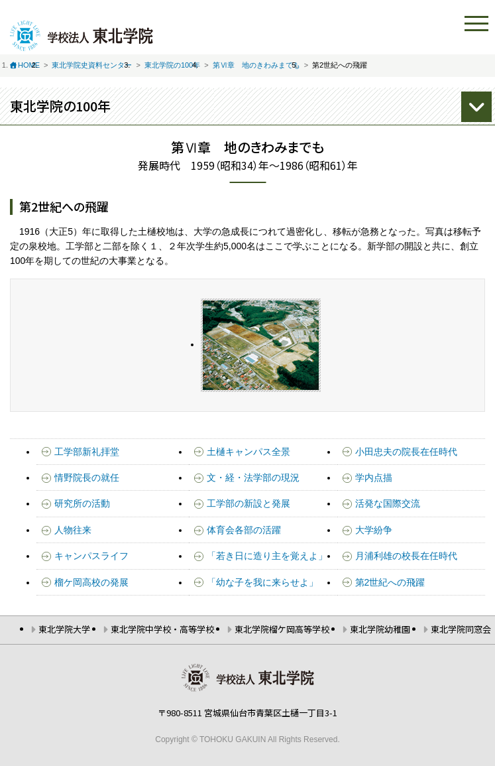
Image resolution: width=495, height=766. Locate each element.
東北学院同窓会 (461, 629)
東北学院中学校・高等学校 (162, 629)
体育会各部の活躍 (244, 530)
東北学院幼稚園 (380, 629)
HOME (29, 65)
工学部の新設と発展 (248, 503)
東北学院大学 (64, 629)
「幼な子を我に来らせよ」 (262, 582)
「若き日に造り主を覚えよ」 (267, 555)
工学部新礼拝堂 (86, 451)
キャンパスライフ (91, 555)
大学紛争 (373, 530)
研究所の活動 (82, 503)
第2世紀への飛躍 (390, 582)
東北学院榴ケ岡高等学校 (282, 629)
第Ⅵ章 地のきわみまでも (256, 65)
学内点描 (373, 477)
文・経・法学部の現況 (253, 477)
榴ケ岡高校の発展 (91, 582)
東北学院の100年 (172, 65)
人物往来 (72, 530)
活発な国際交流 (387, 503)
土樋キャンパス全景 (248, 451)
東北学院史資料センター (92, 65)
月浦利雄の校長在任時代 (406, 555)
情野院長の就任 (86, 477)
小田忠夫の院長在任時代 (406, 451)
